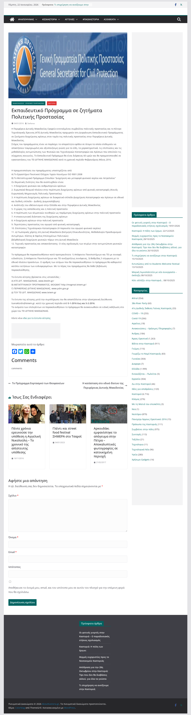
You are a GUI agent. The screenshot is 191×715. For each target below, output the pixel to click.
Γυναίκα (136, 358)
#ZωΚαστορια (49, 19)
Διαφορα (136, 363)
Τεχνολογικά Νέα (140, 449)
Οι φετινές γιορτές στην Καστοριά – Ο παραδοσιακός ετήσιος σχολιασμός (94, 636)
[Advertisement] (35, 330)
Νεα (134, 409)
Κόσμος (135, 399)
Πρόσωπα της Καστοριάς (144, 424)
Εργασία (136, 378)
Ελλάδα (135, 368)
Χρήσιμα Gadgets (141, 459)
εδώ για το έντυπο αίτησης (37, 318)
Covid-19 (136, 318)
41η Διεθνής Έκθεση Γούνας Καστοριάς (152, 308)
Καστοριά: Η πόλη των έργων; (147, 230)
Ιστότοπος (14, 567)
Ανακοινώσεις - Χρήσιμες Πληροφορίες (28, 103)
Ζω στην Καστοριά (141, 383)
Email (12, 552)
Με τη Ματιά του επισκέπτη (146, 404)
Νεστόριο (136, 414)
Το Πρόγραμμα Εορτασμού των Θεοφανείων (36, 383)
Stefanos (31, 123)
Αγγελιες (69, 19)
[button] (35, 19)
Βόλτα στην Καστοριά (143, 343)
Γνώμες (135, 348)
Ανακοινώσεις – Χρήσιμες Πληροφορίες (152, 328)
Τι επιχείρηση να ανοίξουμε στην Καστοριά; (154, 255)
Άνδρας (135, 333)
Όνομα (13, 537)
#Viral (135, 298)
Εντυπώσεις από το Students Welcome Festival (156, 263)
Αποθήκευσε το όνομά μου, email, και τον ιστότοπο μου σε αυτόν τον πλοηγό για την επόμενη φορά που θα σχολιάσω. (66, 590)
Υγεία (134, 454)
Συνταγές (136, 434)
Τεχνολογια (137, 444)
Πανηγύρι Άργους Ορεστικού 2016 (149, 419)
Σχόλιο (13, 495)
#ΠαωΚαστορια (91, 19)
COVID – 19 (137, 313)
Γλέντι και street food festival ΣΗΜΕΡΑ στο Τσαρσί (67, 432)
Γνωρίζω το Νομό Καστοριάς (146, 353)
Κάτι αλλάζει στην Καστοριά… (147, 280)
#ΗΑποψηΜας (26, 19)
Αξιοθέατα (110, 19)
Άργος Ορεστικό (140, 338)
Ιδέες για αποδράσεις (142, 389)
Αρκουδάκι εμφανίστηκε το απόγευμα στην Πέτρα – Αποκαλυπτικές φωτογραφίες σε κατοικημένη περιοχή (106, 442)
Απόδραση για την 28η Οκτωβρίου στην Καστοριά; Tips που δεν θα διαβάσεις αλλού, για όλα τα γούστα (157, 247)
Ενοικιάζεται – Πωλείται (144, 373)
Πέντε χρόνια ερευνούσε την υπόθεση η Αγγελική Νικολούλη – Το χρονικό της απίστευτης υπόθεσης (26, 440)
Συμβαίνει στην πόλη (143, 429)
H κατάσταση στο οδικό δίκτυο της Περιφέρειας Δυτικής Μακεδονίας (104, 385)
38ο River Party (139, 303)
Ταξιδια (136, 439)
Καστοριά (51, 103)
